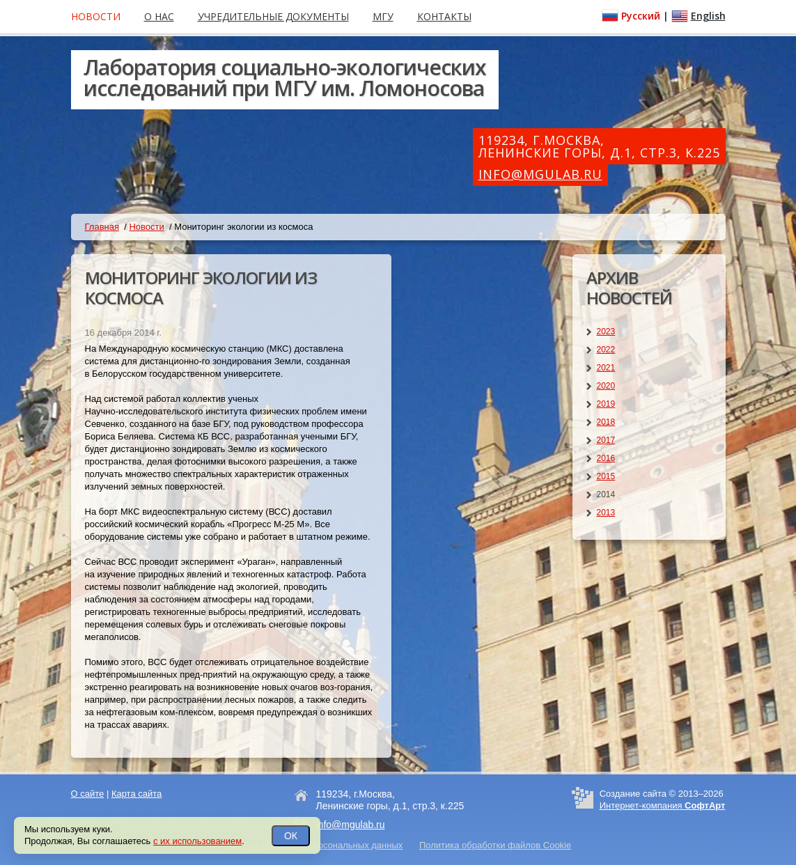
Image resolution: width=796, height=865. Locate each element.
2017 (606, 440)
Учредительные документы (273, 16)
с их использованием (197, 841)
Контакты (444, 16)
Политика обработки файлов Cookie (495, 845)
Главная (102, 226)
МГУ (383, 16)
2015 (606, 476)
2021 (606, 368)
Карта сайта (136, 793)
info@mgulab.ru (540, 174)
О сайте (87, 793)
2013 (606, 512)
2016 (606, 458)
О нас (159, 16)
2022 (606, 349)
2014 (606, 494)
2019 (606, 404)
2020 (606, 386)
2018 (606, 422)
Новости (146, 226)
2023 (606, 331)
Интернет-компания (663, 805)
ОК (290, 835)
